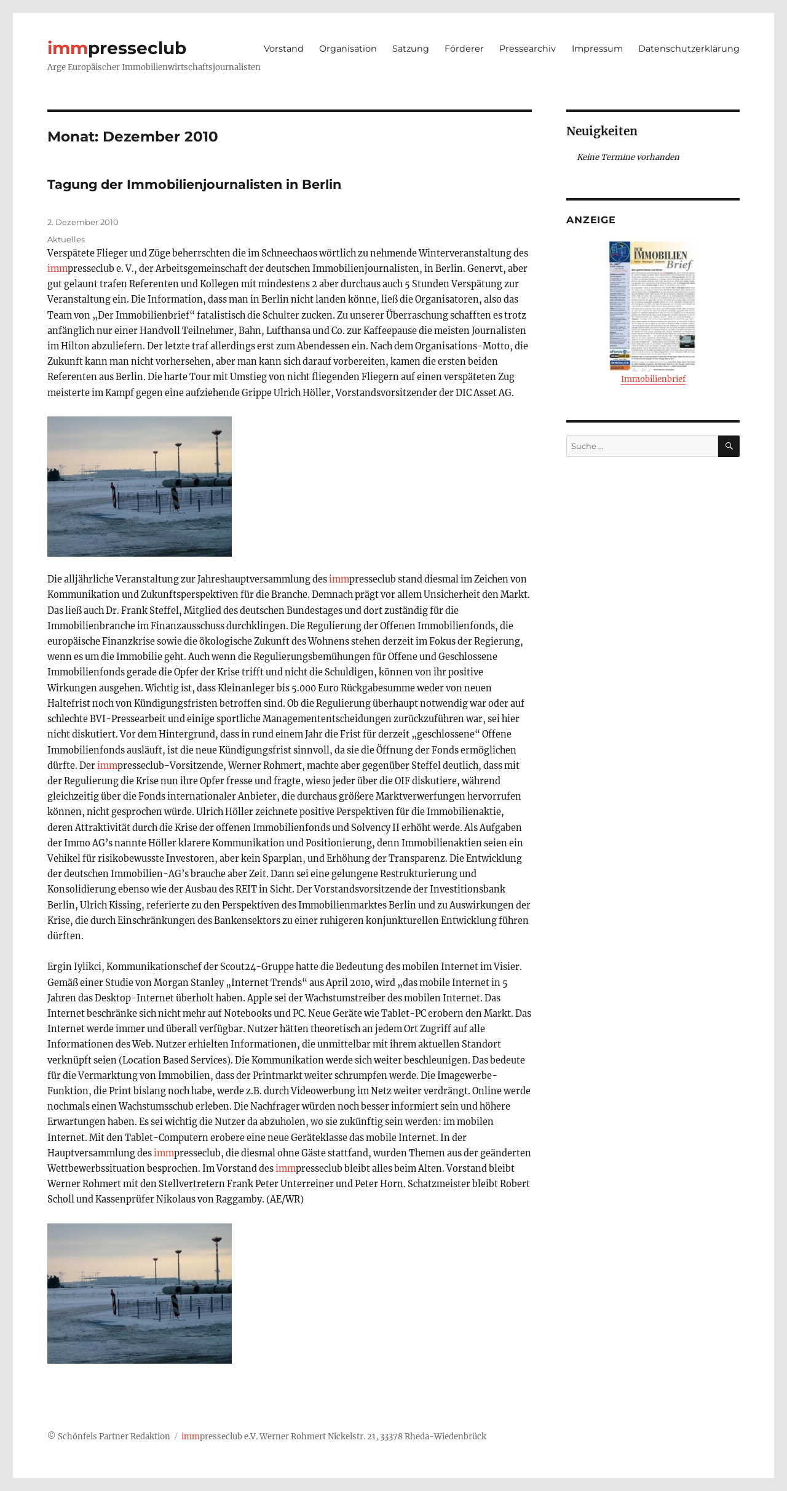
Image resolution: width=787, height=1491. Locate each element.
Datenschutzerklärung (689, 48)
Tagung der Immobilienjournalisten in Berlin (194, 184)
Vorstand (284, 48)
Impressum (597, 48)
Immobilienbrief (653, 311)
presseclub (116, 48)
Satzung (410, 48)
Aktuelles (66, 239)
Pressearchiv (527, 48)
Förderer (464, 48)
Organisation (348, 48)
